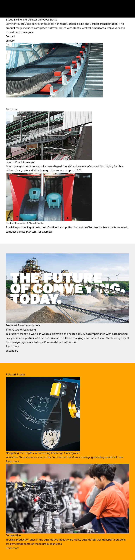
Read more (12, 346)
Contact (10, 36)
